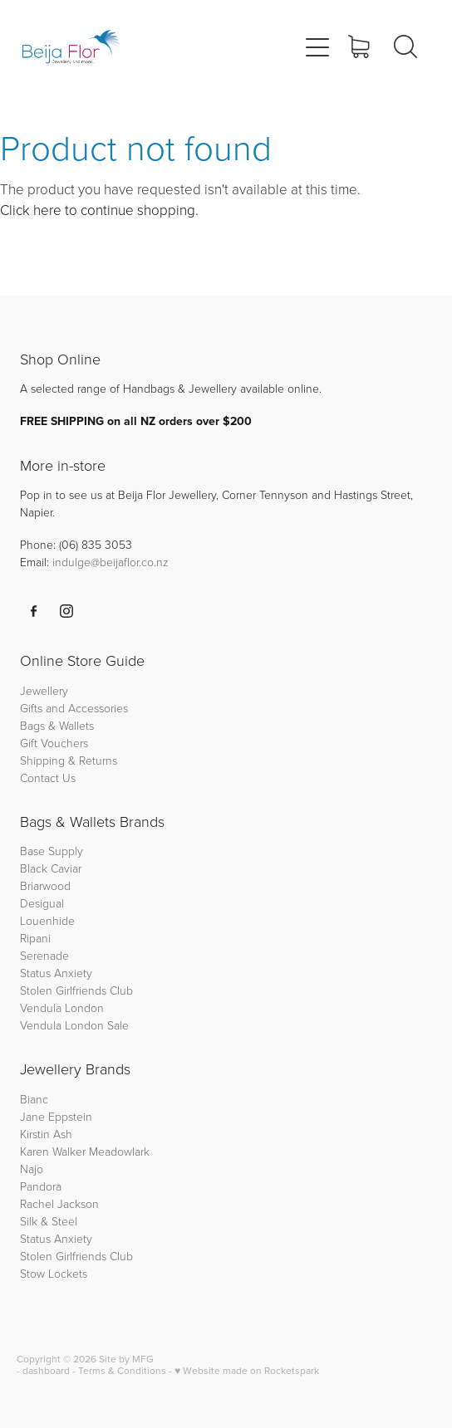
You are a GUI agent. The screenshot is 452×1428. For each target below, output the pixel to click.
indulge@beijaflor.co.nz (110, 562)
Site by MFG (126, 1359)
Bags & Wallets (57, 725)
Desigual (42, 903)
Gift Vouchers (54, 743)
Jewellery (44, 690)
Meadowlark (119, 1151)
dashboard (46, 1370)
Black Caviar (50, 868)
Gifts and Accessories (74, 708)
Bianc (36, 1099)
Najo (31, 1168)
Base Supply (51, 850)
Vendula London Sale (74, 1025)
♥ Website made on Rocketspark (246, 1370)
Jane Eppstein (58, 1116)
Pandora (40, 1186)
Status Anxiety (56, 973)
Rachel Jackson (59, 1203)
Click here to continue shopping (97, 209)
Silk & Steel (48, 1221)
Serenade (44, 955)
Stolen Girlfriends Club (76, 990)
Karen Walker (53, 1151)
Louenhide (47, 920)
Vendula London (62, 1007)
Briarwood (45, 885)
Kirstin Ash (46, 1134)
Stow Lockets (53, 1273)
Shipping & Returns (68, 760)
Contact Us (48, 777)
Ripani (35, 938)
